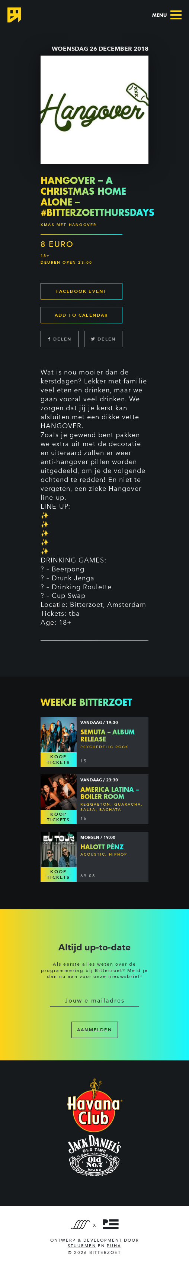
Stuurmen (82, 1246)
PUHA (114, 1246)
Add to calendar (82, 315)
